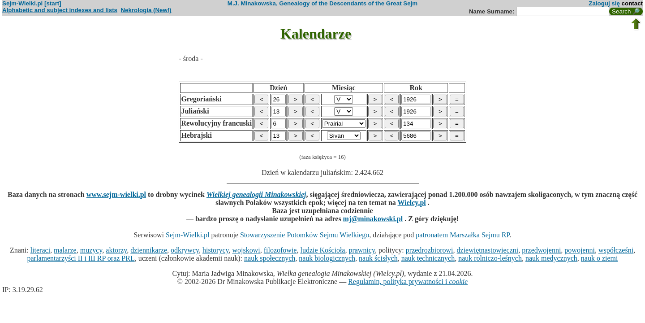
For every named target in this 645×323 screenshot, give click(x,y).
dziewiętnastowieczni (488, 250)
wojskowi (246, 250)
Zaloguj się (604, 3)
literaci (40, 250)
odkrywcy (185, 250)
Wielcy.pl (412, 202)
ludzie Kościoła (322, 250)
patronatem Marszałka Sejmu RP (462, 235)
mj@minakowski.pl (373, 219)
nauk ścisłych (378, 258)
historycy (215, 250)
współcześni (615, 250)
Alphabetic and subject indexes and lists (59, 10)
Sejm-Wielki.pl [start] (31, 3)
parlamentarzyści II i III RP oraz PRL (81, 258)
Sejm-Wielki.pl (188, 235)
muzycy (91, 250)
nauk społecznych (269, 258)
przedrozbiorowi (429, 250)
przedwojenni (541, 250)
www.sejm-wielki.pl (116, 194)
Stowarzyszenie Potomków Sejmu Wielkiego (304, 235)
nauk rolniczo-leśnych (490, 258)
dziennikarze (148, 250)
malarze (65, 250)
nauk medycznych (551, 258)
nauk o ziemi (599, 258)
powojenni (579, 250)
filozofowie (280, 250)
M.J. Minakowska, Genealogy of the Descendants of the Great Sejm (322, 3)
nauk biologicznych (327, 258)
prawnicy (361, 250)
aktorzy (116, 250)
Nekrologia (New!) (145, 10)
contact (632, 3)
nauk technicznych (428, 258)
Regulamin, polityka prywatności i (408, 281)
